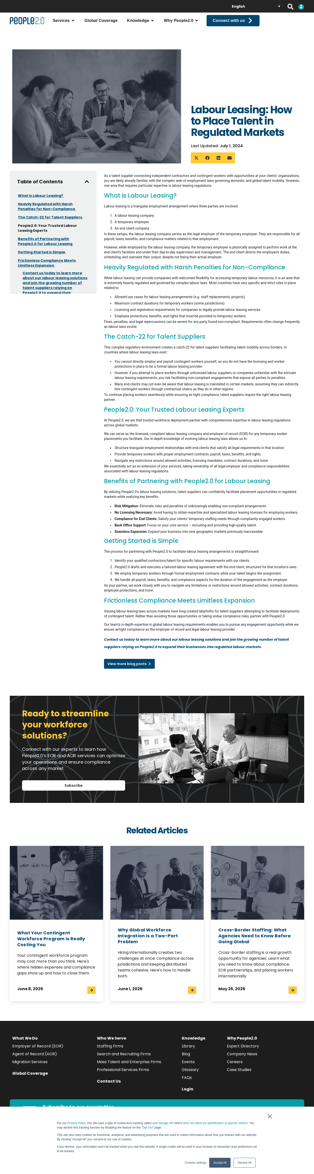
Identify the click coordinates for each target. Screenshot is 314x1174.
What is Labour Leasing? (41, 200)
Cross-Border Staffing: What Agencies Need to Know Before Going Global (254, 940)
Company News (242, 1058)
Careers (235, 1066)
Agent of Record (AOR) (34, 1058)
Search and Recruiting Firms (124, 1058)
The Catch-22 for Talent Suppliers (50, 221)
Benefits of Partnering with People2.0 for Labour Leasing (45, 246)
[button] (196, 162)
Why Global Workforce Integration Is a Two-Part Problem (148, 940)
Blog (186, 1058)
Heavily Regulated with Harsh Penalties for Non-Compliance (47, 211)
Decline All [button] (244, 1162)
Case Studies (239, 1074)
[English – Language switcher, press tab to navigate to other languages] (256, 6)
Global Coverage (30, 1077)
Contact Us (109, 1085)
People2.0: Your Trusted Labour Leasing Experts (47, 232)
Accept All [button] (219, 1162)
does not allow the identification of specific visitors (215, 1123)
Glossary (190, 1074)
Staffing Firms (110, 1050)
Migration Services (30, 1066)
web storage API (163, 1123)
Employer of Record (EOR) (37, 1050)
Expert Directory (243, 1050)
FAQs (187, 1082)
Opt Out (147, 1127)
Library (188, 1050)
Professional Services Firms (123, 1074)
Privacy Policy (76, 1123)
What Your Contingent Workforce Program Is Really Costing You (51, 943)
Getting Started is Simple (42, 256)
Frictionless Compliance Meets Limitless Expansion (47, 267)
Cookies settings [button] (195, 1162)
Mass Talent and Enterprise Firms (129, 1066)
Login (187, 1093)
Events (188, 1066)
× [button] (270, 1116)
